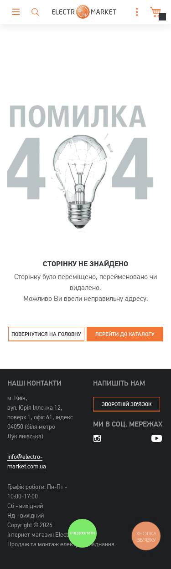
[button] (134, 12)
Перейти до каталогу (125, 333)
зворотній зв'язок (126, 404)
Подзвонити (82, 533)
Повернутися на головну (46, 333)
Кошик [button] (154, 12)
